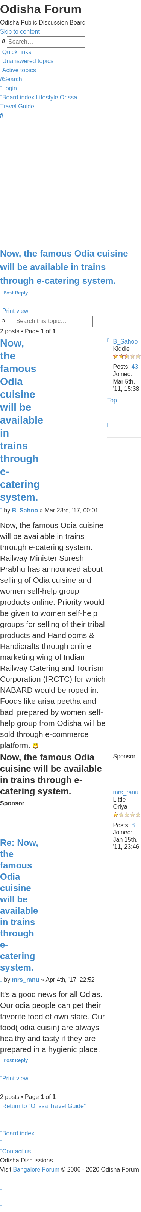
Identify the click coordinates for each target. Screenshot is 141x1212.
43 (134, 367)
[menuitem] (26, 61)
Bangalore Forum (36, 1169)
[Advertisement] (70, 175)
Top (112, 400)
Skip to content (20, 31)
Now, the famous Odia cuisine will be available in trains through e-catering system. (64, 267)
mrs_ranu (126, 792)
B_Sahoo (125, 341)
